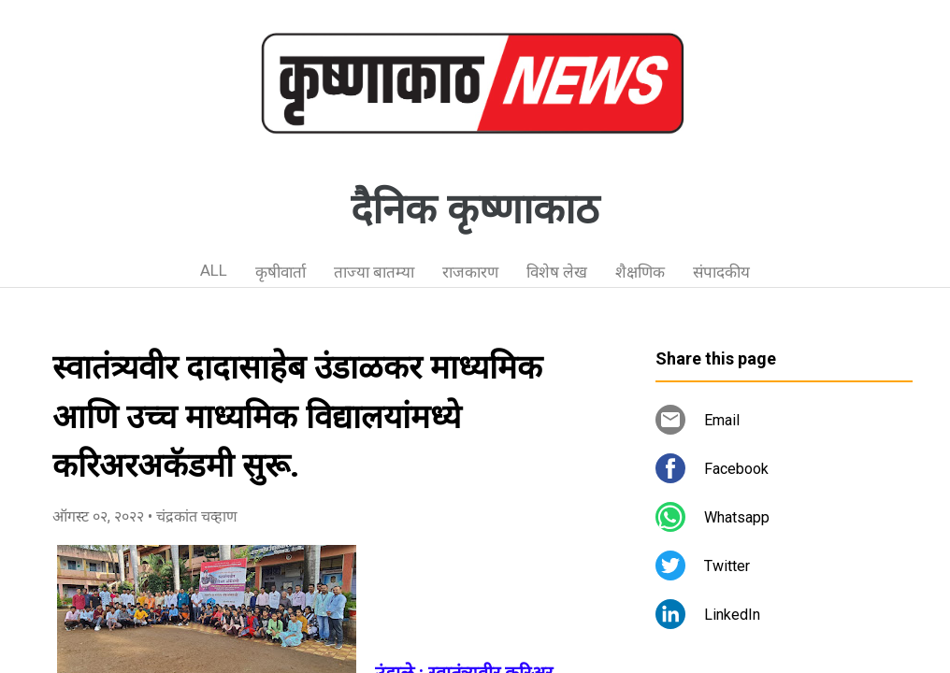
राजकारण (470, 272)
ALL (213, 270)
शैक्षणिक (640, 272)
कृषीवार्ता (280, 272)
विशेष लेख (556, 272)
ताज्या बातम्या (374, 272)
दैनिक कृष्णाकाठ (475, 209)
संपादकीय (721, 272)
